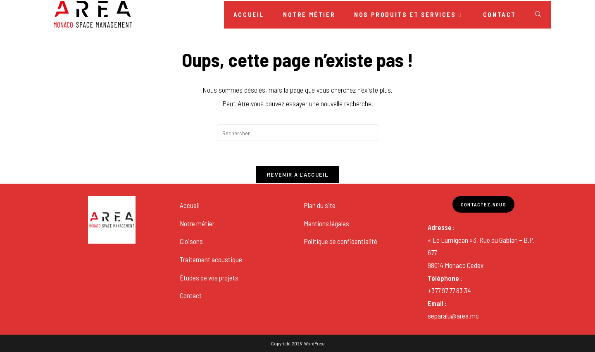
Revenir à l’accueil (297, 174)
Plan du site (320, 205)
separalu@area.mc (453, 315)
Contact (191, 295)
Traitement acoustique (211, 259)
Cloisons (191, 241)
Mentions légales (326, 223)
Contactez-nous (483, 204)
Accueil (190, 205)
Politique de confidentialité (340, 241)
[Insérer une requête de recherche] (297, 133)
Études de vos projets (209, 277)
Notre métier (197, 223)
